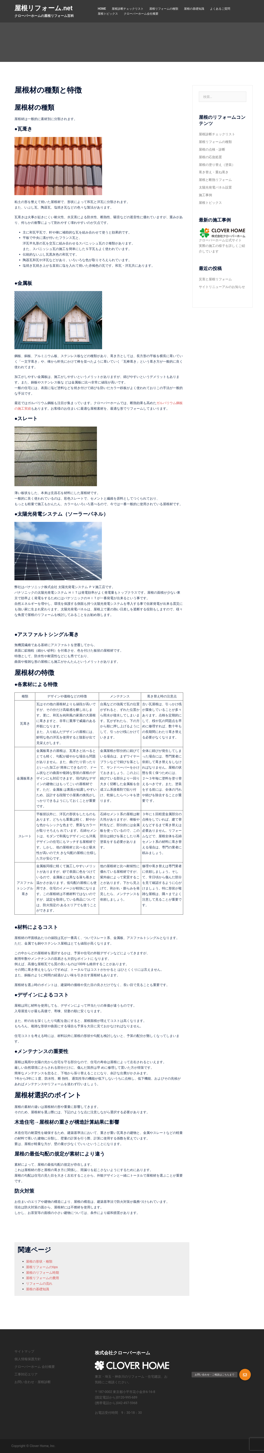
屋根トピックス (108, 13)
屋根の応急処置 (210, 157)
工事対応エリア (26, 1374)
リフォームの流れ (39, 1284)
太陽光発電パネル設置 (215, 187)
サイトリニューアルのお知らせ (222, 287)
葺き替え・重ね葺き (214, 172)
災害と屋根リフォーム (215, 279)
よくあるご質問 (220, 8)
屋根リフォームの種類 (163, 8)
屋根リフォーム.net (43, 8)
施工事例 (205, 195)
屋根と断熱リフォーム (215, 180)
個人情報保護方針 (27, 1359)
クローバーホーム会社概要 (141, 13)
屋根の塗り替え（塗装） (217, 165)
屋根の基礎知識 (194, 8)
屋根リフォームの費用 (42, 1278)
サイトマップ (24, 1351)
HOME (102, 8)
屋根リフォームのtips (42, 1267)
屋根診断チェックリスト (128, 8)
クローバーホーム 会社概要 (34, 1367)
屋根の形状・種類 (39, 1261)
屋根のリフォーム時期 (42, 1273)
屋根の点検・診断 (212, 149)
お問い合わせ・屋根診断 (32, 1382)
